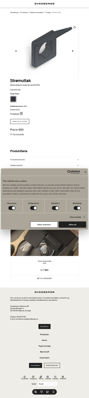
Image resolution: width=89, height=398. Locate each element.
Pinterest (63, 378)
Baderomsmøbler (36, 12)
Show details (75, 217)
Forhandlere (35, 365)
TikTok (41, 378)
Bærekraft (44, 351)
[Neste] (73, 51)
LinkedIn (48, 378)
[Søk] (35, 391)
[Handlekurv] (47, 391)
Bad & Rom (44, 326)
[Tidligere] (16, 51)
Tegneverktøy (44, 346)
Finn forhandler (18, 134)
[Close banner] (85, 172)
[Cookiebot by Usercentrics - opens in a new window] (69, 172)
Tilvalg (47, 12)
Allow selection (44, 224)
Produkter (24, 12)
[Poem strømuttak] (44, 243)
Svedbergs (14, 12)
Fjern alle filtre (19, 121)
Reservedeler (52, 365)
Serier (44, 340)
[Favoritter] (41, 391)
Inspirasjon (44, 357)
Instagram (33, 378)
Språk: (34, 384)
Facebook (24, 378)
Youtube (55, 378)
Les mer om (15, 89)
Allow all (72, 224)
